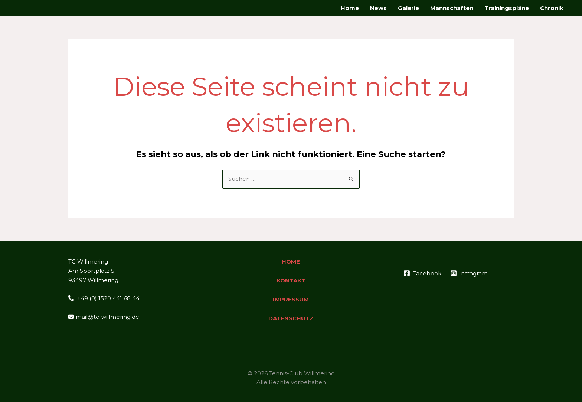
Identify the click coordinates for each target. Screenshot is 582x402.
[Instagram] (469, 273)
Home (350, 8)
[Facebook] (422, 273)
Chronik (551, 8)
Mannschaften (451, 8)
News (378, 8)
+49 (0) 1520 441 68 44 (104, 298)
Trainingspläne (506, 8)
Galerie (408, 8)
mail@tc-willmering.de (103, 316)
